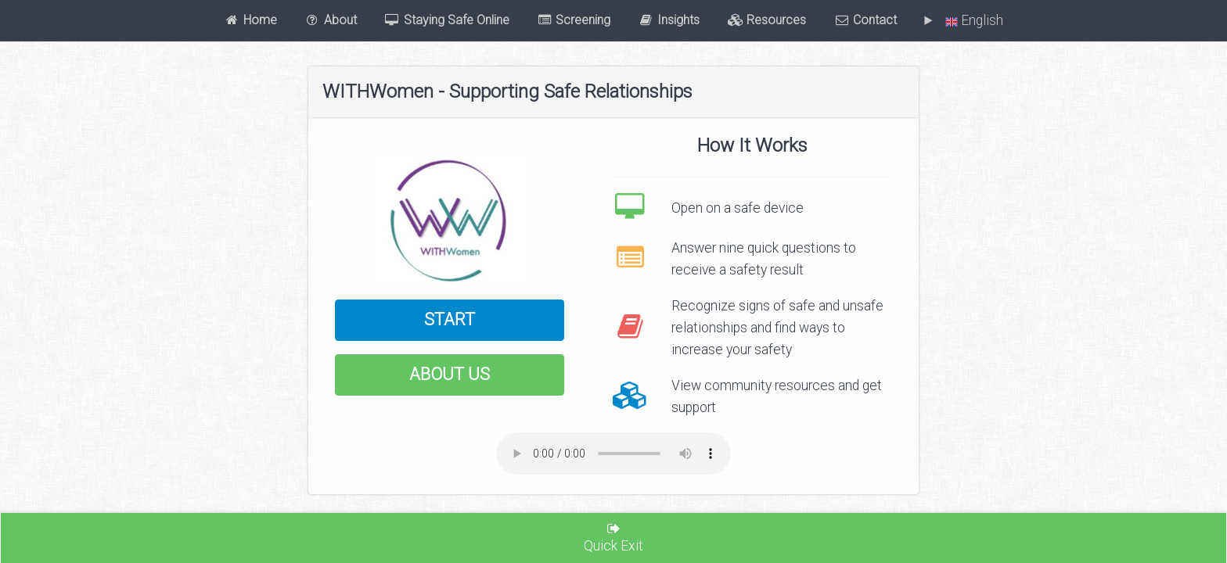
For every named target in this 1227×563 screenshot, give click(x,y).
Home (250, 20)
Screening (574, 20)
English (971, 20)
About (330, 20)
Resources (767, 20)
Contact (866, 20)
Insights (669, 20)
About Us (449, 374)
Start (449, 319)
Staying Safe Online (446, 20)
